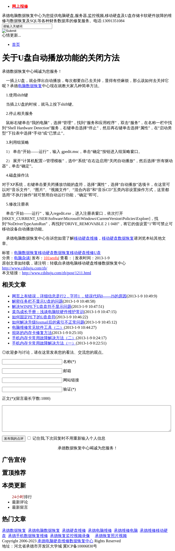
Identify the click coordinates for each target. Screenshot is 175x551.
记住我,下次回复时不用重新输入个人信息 (68, 438)
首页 (16, 44)
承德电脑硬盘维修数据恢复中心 (65, 541)
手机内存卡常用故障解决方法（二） (44, 338)
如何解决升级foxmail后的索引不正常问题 (48, 322)
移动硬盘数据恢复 (54, 253)
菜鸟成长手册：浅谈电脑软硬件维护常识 (48, 312)
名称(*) (69, 361)
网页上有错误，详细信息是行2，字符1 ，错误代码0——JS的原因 (69, 296)
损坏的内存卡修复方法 (32, 333)
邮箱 (67, 371)
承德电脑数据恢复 (44, 530)
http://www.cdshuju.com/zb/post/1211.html (56, 273)
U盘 (97, 253)
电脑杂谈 (22, 258)
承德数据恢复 (14, 530)
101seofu (51, 258)
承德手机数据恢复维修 (28, 536)
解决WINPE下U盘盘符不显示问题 (41, 306)
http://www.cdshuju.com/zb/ (24, 268)
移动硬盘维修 (82, 253)
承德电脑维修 (100, 530)
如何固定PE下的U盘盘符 (33, 317)
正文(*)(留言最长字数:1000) (26, 398)
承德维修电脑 (126, 530)
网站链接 (71, 380)
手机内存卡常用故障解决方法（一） (44, 343)
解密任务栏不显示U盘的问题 (37, 301)
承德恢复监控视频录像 (70, 536)
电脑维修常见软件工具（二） (38, 327)
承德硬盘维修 (74, 530)
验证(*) (69, 389)
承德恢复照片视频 (111, 536)
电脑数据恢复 (26, 253)
